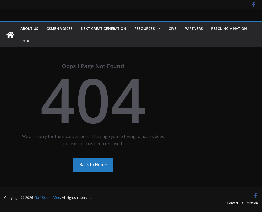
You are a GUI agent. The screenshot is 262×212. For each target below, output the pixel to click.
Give (173, 28)
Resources (144, 28)
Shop (25, 40)
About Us (29, 28)
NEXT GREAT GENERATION (103, 28)
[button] (157, 28)
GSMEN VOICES (59, 28)
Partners (194, 28)
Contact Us (235, 203)
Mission (252, 203)
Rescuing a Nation (229, 28)
